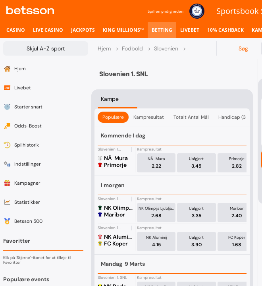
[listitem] (15, 30)
